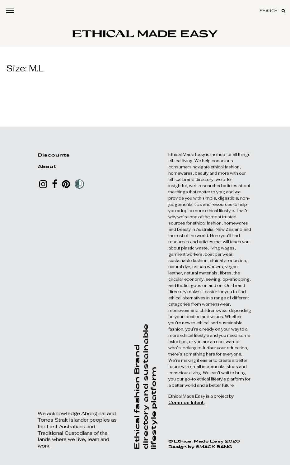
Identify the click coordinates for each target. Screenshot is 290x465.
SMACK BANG (214, 446)
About (47, 166)
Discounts (54, 155)
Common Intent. (186, 402)
